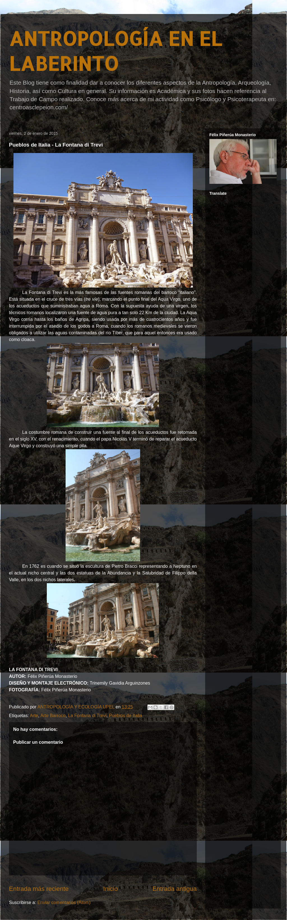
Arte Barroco (53, 715)
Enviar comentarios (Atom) (63, 902)
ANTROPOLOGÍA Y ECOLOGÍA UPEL (76, 707)
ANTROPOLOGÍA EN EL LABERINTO (115, 51)
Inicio (110, 888)
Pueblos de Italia (125, 715)
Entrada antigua (174, 888)
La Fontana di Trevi (87, 715)
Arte (34, 715)
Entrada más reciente (39, 888)
